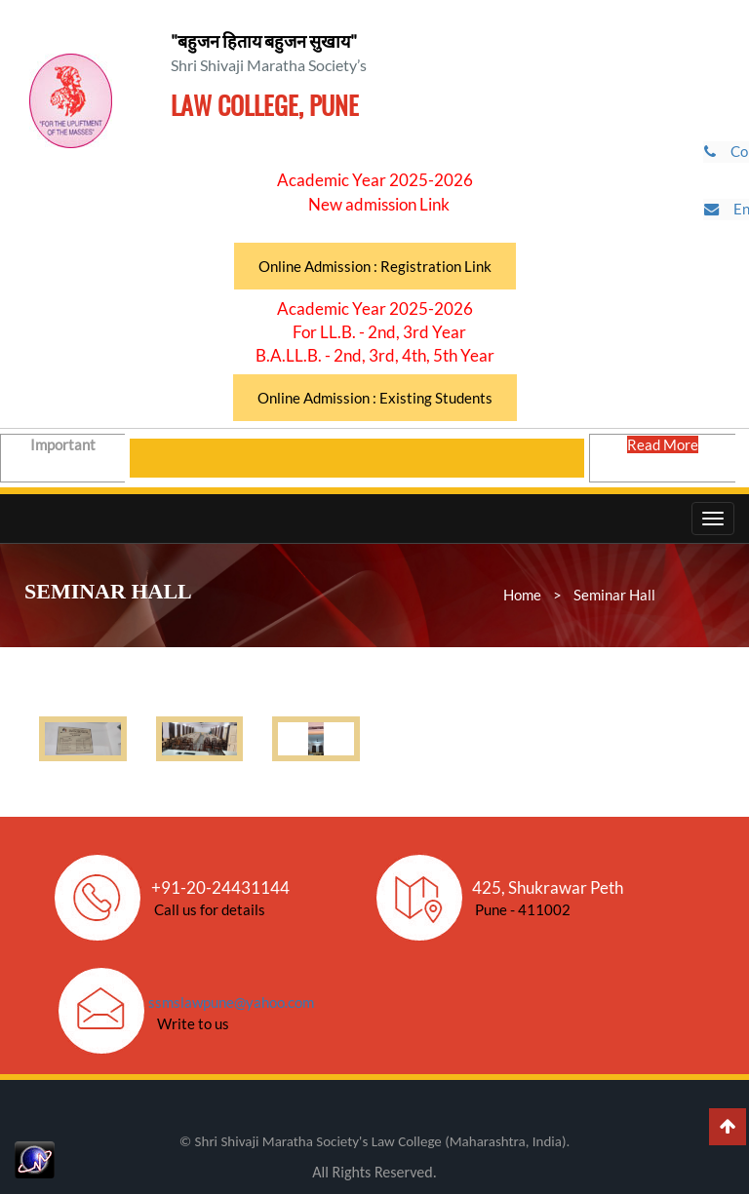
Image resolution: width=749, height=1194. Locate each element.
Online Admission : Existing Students (375, 397)
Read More (664, 456)
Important (65, 456)
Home (522, 594)
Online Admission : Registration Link (375, 266)
